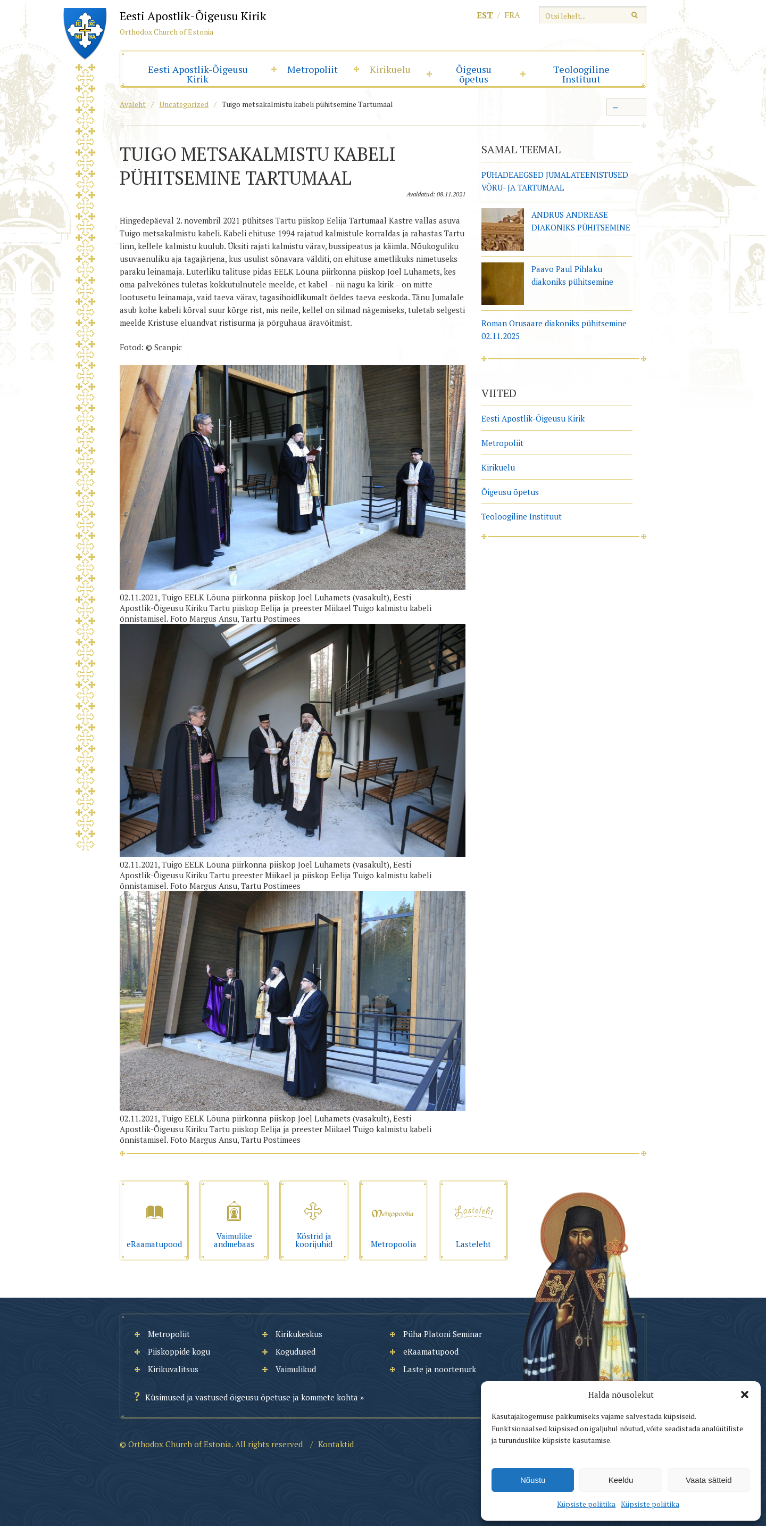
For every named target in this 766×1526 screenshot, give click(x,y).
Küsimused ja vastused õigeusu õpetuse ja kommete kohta (251, 1397)
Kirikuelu (390, 69)
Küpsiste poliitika (586, 1504)
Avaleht (133, 104)
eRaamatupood (431, 1351)
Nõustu (533, 1479)
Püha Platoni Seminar (442, 1334)
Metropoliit (312, 69)
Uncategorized (184, 104)
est (485, 15)
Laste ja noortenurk (439, 1369)
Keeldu (621, 1479)
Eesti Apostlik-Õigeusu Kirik (198, 74)
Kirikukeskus (299, 1334)
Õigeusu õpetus (474, 74)
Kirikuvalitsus (173, 1369)
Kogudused (295, 1351)
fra (512, 15)
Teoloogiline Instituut (581, 74)
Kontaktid (336, 1444)
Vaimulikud (296, 1369)
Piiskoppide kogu (179, 1351)
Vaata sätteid (708, 1479)
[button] (744, 1394)
